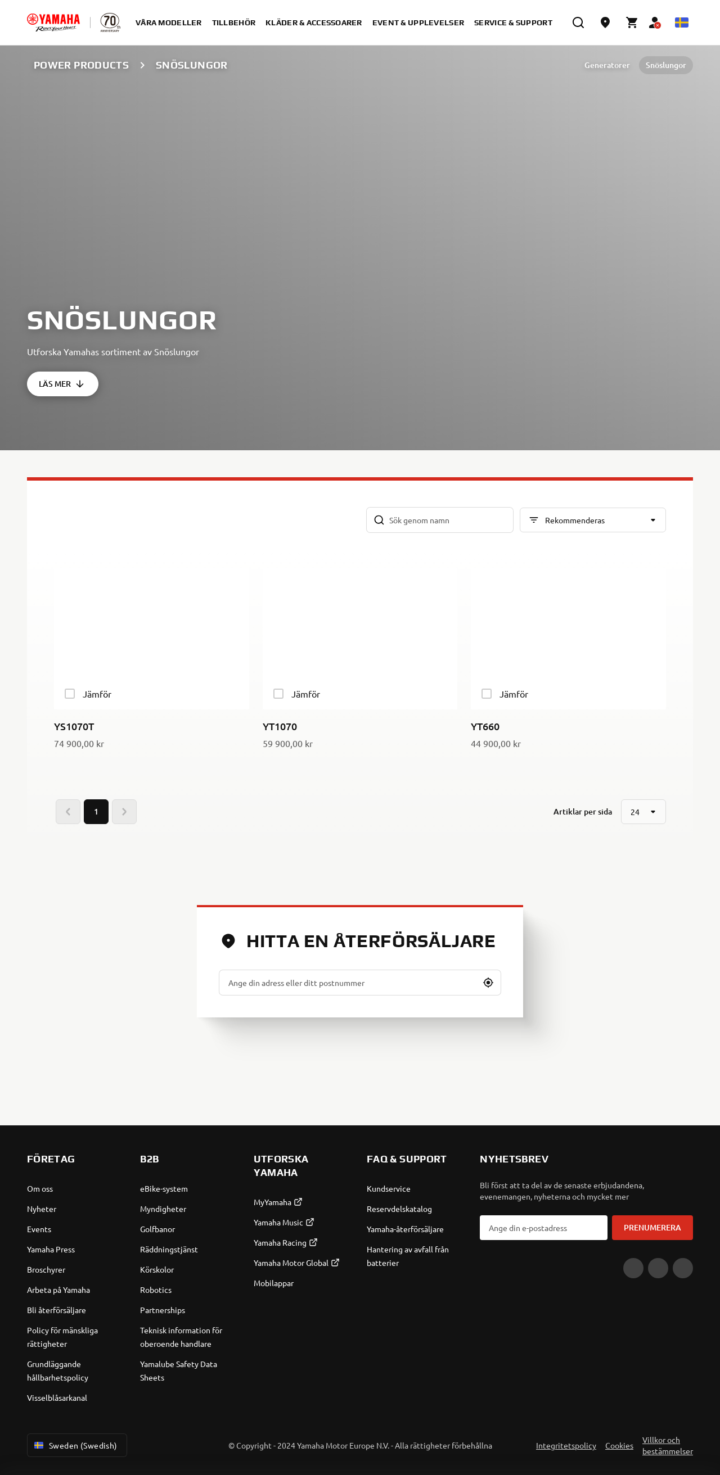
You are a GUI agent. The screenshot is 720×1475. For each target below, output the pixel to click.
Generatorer (607, 65)
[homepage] (53, 22)
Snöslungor (666, 65)
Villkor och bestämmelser (667, 1445)
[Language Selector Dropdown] (681, 22)
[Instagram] (683, 1268)
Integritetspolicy (566, 1445)
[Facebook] (658, 1268)
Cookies (619, 1445)
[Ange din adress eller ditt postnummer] (360, 982)
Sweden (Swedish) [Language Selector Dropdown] (75, 1445)
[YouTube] (633, 1268)
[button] (488, 982)
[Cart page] (632, 22)
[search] (578, 22)
